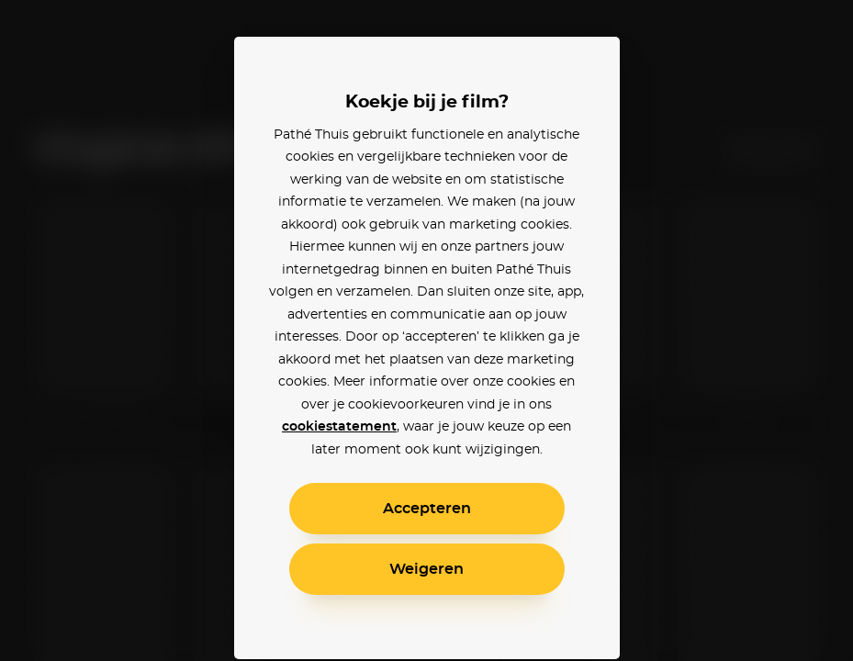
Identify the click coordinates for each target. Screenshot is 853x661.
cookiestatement (339, 426)
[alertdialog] (426, 330)
